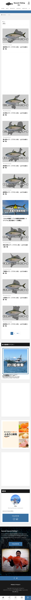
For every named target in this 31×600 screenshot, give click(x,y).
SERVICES (24, 8)
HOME (2, 8)
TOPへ (28, 597)
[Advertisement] (15, 72)
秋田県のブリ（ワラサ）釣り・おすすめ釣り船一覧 (15, 325)
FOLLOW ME (15, 544)
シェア (9, 597)
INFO (7, 8)
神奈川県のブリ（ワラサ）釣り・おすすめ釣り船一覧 (15, 246)
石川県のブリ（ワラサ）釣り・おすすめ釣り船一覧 (15, 114)
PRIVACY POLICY (15, 584)
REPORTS (12, 8)
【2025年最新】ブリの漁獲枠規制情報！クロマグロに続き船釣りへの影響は (15, 219)
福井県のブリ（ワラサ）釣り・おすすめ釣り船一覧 (15, 48)
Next (18, 333)
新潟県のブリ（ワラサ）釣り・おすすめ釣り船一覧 (15, 166)
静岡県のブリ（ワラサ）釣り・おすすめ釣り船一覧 (15, 193)
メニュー (15, 597)
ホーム (3, 597)
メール (22, 597)
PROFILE (18, 8)
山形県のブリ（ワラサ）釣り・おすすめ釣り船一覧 (15, 298)
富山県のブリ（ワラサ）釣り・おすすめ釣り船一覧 (15, 140)
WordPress (15, 591)
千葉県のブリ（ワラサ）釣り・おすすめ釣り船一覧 (15, 272)
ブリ (9, 14)
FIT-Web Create (17, 590)
